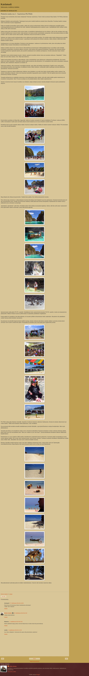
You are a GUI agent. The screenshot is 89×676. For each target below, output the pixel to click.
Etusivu (34, 658)
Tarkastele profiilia (12, 671)
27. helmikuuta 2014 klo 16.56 (17, 603)
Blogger (38, 674)
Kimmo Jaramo (8, 613)
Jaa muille (3, 596)
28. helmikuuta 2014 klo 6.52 (20, 613)
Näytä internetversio (34, 661)
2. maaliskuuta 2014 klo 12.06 (15, 630)
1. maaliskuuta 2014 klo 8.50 (15, 621)
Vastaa (5, 608)
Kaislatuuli (6, 4)
